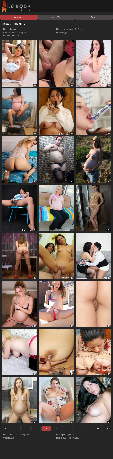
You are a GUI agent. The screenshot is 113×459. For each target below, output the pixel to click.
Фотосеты (5, 23)
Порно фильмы (10, 29)
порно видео (62, 32)
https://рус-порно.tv (65, 434)
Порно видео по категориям (16, 434)
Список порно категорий (14, 32)
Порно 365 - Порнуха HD (67, 438)
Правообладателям (30, 453)
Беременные (18, 23)
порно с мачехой (11, 36)
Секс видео (8, 438)
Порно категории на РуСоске (69, 29)
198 (97, 428)
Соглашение (46, 453)
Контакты (57, 453)
